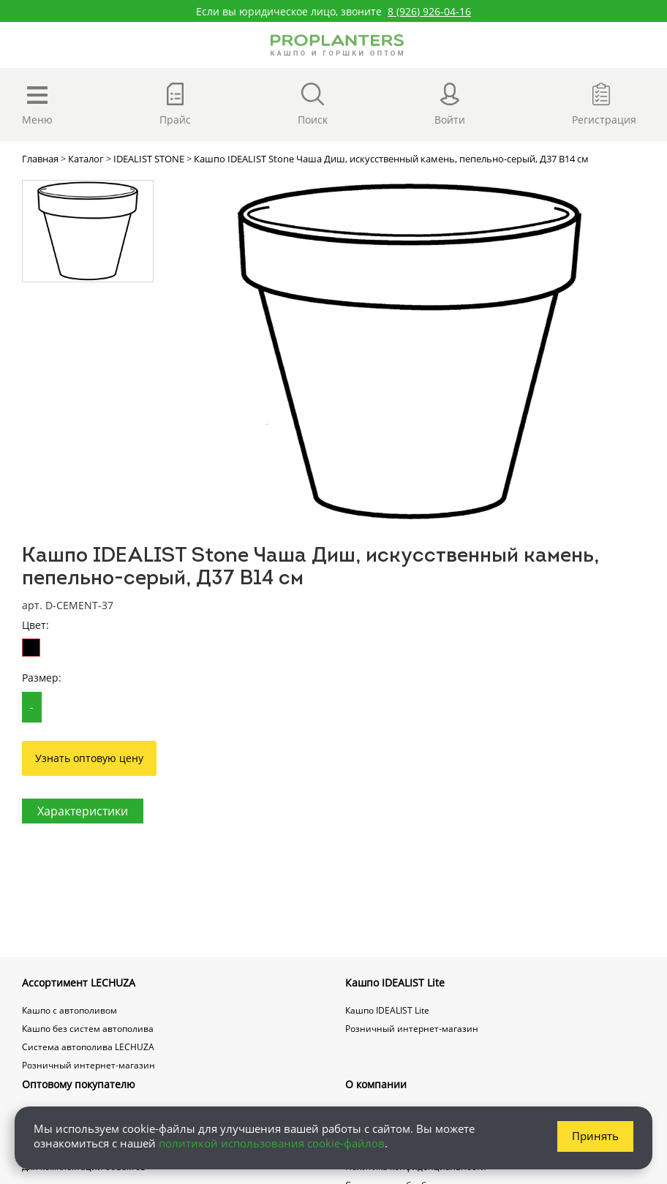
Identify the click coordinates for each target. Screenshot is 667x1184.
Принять (595, 1135)
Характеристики (82, 811)
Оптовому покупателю (78, 1084)
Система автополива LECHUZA (88, 1047)
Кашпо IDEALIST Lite (395, 982)
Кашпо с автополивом (69, 1010)
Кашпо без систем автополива (88, 1028)
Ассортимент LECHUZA (78, 982)
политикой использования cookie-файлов (272, 1143)
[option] (409, 352)
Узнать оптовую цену (89, 758)
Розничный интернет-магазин (88, 1065)
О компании (376, 1084)
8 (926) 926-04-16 (429, 11)
